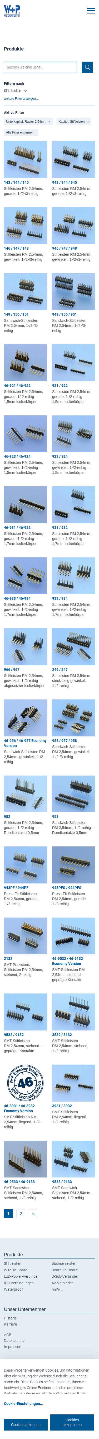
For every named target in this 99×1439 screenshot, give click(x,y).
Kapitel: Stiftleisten (74, 122)
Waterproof (13, 1289)
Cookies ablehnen (26, 1425)
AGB (7, 1335)
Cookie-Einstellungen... (23, 1403)
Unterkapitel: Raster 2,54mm (28, 122)
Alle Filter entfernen (19, 132)
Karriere (10, 1324)
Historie (10, 1318)
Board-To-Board (65, 1270)
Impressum (13, 1347)
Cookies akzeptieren (72, 1422)
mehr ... (57, 1289)
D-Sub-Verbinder (65, 1276)
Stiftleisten (12, 1263)
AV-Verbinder (62, 1283)
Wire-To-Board (15, 1270)
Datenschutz (14, 1341)
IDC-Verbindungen (19, 1283)
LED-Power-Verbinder (21, 1276)
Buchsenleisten (64, 1263)
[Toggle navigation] (91, 10)
